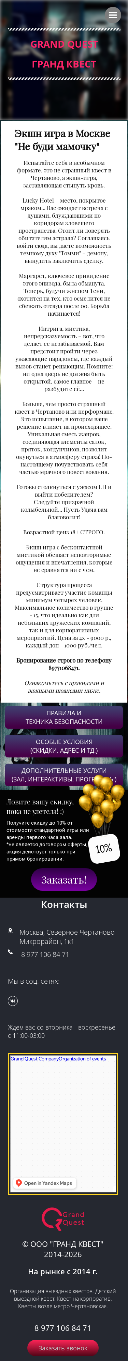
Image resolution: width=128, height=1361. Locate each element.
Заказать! (64, 879)
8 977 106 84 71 (45, 954)
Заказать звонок (63, 1348)
